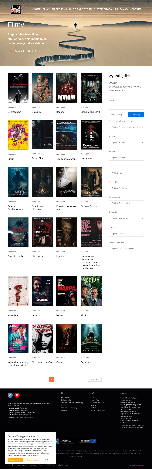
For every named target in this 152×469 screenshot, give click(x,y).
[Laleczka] (42, 291)
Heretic (60, 256)
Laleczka (36, 315)
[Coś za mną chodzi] (66, 135)
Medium (85, 315)
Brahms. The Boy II (90, 112)
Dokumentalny (66, 400)
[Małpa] (66, 291)
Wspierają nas (107, 9)
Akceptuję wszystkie (15, 460)
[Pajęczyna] (91, 338)
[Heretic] (66, 232)
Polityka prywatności (98, 410)
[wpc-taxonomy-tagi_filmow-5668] (126, 173)
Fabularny (12, 107)
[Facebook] (10, 395)
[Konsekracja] (18, 291)
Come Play (37, 158)
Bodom (60, 112)
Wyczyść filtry (116, 115)
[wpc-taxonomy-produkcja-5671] (126, 188)
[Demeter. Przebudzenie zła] (18, 182)
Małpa (59, 315)
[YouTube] (17, 395)
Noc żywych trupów (42, 362)
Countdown (86, 158)
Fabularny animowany (69, 408)
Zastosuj (136, 115)
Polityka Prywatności (136, 465)
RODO (93, 408)
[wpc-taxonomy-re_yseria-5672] (126, 218)
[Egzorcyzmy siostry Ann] (66, 182)
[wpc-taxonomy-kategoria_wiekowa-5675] (126, 249)
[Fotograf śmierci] (91, 182)
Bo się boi (37, 112)
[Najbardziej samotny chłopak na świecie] (18, 338)
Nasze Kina (59, 9)
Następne (94, 379)
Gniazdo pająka (16, 256)
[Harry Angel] (42, 232)
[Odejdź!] (66, 338)
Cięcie (11, 159)
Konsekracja (14, 315)
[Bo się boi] (42, 88)
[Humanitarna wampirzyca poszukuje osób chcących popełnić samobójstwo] (91, 232)
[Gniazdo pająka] (18, 232)
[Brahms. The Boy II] (91, 88)
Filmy (46, 9)
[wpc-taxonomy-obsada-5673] (126, 234)
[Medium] (91, 291)
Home (37, 9)
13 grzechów (14, 112)
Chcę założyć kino (82, 9)
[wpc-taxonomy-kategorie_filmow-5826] (126, 142)
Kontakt (136, 9)
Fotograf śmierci (89, 206)
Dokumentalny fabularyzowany (72, 403)
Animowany (65, 397)
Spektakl (64, 410)
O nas (124, 9)
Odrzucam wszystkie (33, 460)
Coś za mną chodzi (66, 159)
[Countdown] (91, 135)
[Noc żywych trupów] (42, 338)
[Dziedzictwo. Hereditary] (42, 182)
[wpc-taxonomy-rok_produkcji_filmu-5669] (126, 203)
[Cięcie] (18, 135)
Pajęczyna (86, 362)
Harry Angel (38, 256)
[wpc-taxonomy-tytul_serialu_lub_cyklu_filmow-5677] (126, 127)
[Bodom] (66, 88)
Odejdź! (60, 362)
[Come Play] (42, 134)
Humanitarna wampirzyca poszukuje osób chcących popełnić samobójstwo (90, 262)
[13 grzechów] (18, 88)
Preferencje (48, 460)
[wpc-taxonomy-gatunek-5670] (126, 158)
